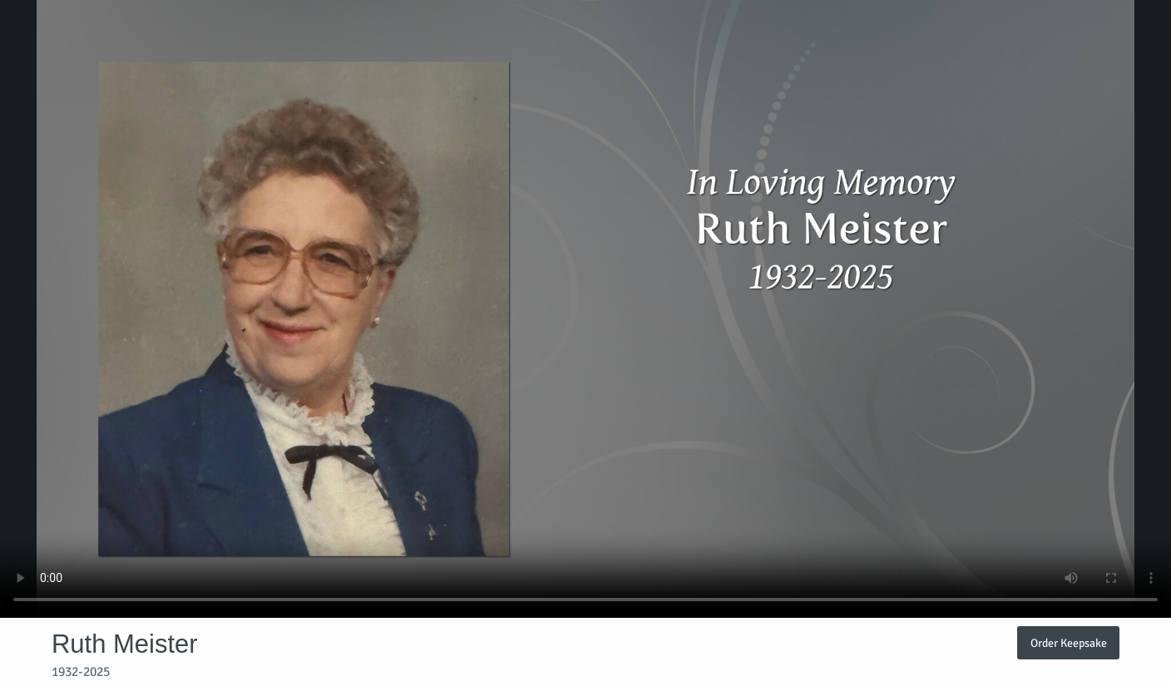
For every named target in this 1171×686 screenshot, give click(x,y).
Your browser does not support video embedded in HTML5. (585, 309)
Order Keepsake (1068, 642)
